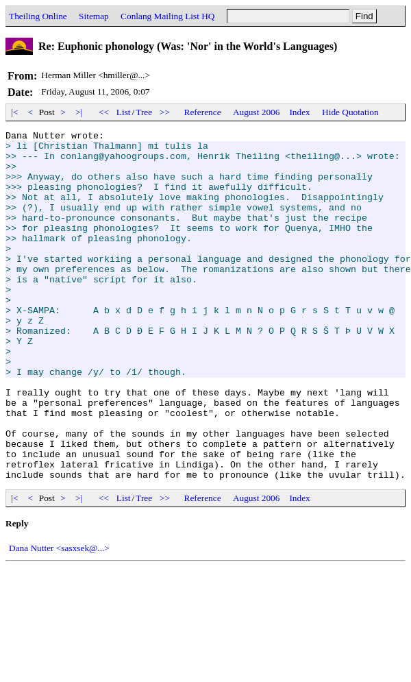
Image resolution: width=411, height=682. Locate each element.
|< (15, 112)
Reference (202, 112)
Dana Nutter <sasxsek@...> (59, 618)
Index (299, 112)
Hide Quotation (350, 112)
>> (165, 112)
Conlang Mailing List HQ (167, 16)
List (123, 112)
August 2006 (256, 112)
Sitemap (94, 16)
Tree (144, 112)
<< (104, 112)
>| (79, 112)
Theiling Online (38, 16)
